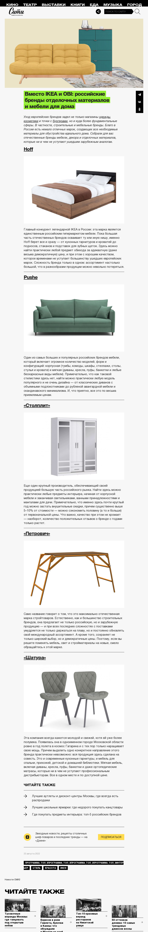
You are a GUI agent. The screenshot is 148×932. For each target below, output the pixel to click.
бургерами (60, 121)
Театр (30, 5)
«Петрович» (37, 533)
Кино (12, 5)
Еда (94, 5)
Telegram (139, 94)
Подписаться (111, 837)
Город (134, 5)
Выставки (54, 5)
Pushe (31, 277)
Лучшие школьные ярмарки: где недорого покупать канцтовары (77, 807)
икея (63, 868)
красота (50, 868)
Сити (16, 11)
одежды (104, 116)
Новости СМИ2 (12, 879)
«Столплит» (37, 405)
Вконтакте (139, 102)
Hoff (28, 149)
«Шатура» (35, 657)
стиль (36, 868)
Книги (77, 5)
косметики (31, 121)
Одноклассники (139, 109)
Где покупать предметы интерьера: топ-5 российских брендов (76, 814)
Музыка (112, 5)
